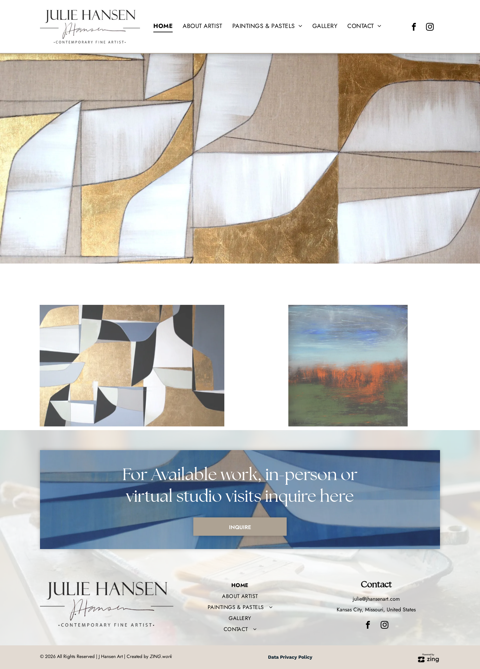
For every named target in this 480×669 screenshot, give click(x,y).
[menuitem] (163, 26)
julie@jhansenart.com (376, 599)
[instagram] (430, 27)
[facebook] (414, 27)
